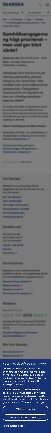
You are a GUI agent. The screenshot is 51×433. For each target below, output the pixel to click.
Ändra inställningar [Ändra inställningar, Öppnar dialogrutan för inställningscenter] (13, 426)
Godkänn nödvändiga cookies (26, 418)
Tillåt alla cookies (25, 410)
